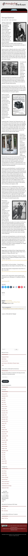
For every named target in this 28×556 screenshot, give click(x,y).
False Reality (4, 473)
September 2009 (5, 436)
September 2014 (5, 396)
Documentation (7, 302)
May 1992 (3, 457)
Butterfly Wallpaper (6, 308)
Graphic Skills (4, 475)
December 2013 (5, 410)
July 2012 (3, 425)
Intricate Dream (5, 479)
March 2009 (4, 438)
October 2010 (4, 429)
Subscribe (5, 381)
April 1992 (4, 459)
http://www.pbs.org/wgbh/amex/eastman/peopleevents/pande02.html (15, 260)
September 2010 (5, 431)
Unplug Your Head (5, 487)
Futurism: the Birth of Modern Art (17, 308)
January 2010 (4, 433)
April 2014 (4, 402)
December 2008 (5, 440)
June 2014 (3, 398)
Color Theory (4, 471)
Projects (18, 302)
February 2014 (4, 406)
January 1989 (4, 463)
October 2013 (4, 415)
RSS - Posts (4, 508)
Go (16, 349)
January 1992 (4, 461)
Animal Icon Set (5, 361)
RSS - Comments (5, 510)
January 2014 (4, 408)
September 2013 (5, 417)
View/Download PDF (5, 281)
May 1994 (3, 452)
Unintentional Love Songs (6, 485)
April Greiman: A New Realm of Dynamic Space (10, 363)
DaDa (3, 365)
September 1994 (5, 450)
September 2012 (5, 421)
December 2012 (5, 419)
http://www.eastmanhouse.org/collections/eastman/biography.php (14, 271)
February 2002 (4, 446)
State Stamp (4, 359)
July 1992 (3, 454)
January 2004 (4, 444)
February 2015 (4, 394)
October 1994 (4, 448)
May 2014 (3, 400)
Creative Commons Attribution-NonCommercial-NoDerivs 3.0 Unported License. (14, 529)
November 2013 (5, 412)
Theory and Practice (5, 481)
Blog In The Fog (5, 518)
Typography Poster (5, 356)
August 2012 (4, 423)
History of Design (9, 300)
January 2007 (4, 442)
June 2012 (3, 427)
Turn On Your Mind (5, 483)
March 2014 (4, 404)
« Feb (3, 501)
